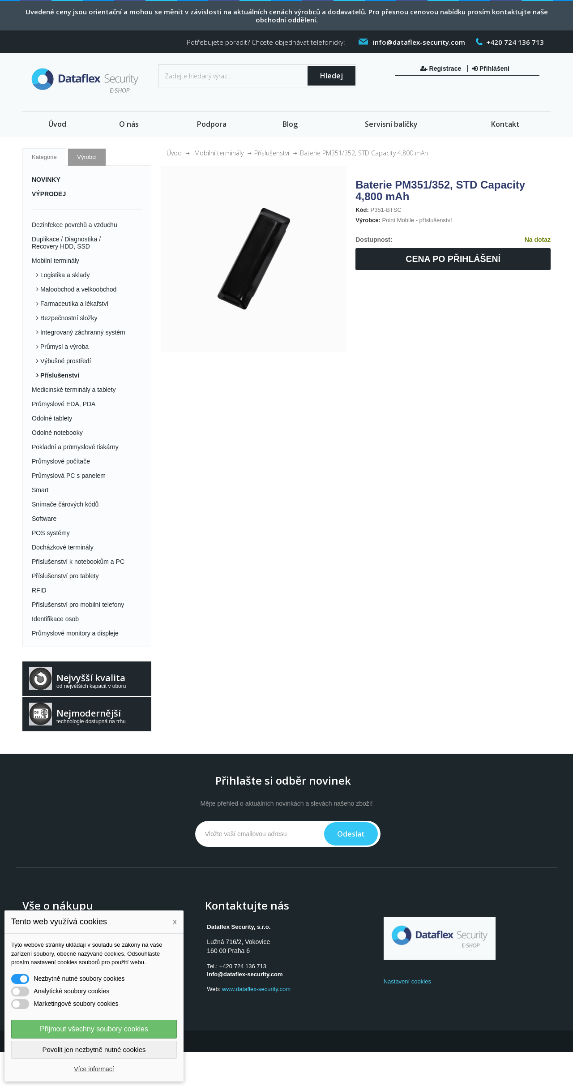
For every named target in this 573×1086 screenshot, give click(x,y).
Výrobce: (368, 220)
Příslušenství (58, 375)
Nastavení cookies (407, 981)
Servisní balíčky (391, 124)
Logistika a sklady (64, 275)
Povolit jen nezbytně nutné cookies (94, 1049)
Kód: (362, 209)
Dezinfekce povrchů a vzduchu (74, 224)
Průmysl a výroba (63, 346)
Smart (40, 490)
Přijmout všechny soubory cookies (94, 1029)
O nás (129, 124)
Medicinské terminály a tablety (74, 389)
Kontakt (505, 124)
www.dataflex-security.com (256, 989)
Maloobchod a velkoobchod (77, 289)
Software (44, 518)
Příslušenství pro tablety (65, 575)
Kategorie (44, 157)
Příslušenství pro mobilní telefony (78, 604)
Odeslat (351, 834)
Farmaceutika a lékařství (73, 303)
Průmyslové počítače (61, 461)
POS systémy (51, 533)
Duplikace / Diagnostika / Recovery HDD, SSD (66, 243)
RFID (39, 590)
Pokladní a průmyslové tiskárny (75, 447)
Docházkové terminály (63, 547)
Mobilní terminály (55, 260)
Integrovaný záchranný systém (81, 332)
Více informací (94, 1069)
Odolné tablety (52, 418)
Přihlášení (490, 68)
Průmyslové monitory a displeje (75, 633)
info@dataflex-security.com (244, 974)
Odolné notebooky (57, 432)
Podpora (212, 124)
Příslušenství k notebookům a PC (78, 561)
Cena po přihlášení (453, 259)
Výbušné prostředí (64, 361)
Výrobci (86, 157)
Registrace (441, 68)
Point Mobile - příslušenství (417, 220)
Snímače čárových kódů (65, 504)
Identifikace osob (55, 618)
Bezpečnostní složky (68, 318)
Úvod (57, 124)
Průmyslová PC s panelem (69, 475)
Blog (290, 124)
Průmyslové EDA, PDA (63, 404)
